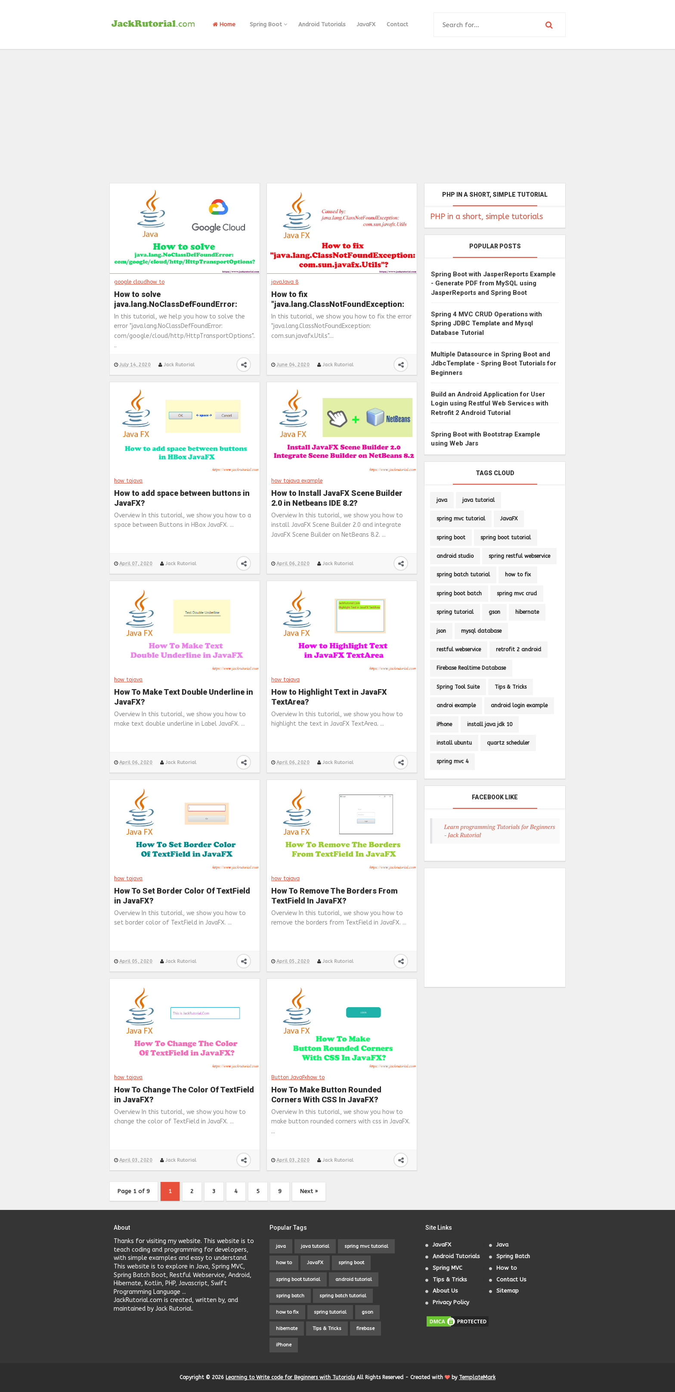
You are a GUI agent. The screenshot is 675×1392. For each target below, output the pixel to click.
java (276, 282)
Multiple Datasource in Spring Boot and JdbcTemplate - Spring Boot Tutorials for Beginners (493, 363)
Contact (397, 24)
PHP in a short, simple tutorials (486, 216)
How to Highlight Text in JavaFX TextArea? (329, 696)
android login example (519, 705)
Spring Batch (513, 1256)
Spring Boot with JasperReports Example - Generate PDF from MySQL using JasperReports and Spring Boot (493, 283)
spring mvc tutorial (461, 519)
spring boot (451, 538)
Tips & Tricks (510, 687)
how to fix (518, 575)
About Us (445, 1290)
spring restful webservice (519, 556)
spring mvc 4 (452, 761)
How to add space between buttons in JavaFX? (182, 498)
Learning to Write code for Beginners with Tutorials (290, 1377)
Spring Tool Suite (458, 687)
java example (305, 481)
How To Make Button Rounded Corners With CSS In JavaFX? (326, 1094)
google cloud (130, 282)
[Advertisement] (337, 116)
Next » (309, 1191)
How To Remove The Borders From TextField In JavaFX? (334, 895)
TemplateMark (477, 1377)
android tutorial (353, 1279)
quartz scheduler (508, 743)
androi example (456, 705)
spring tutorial (455, 612)
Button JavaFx (289, 1077)
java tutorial (478, 500)
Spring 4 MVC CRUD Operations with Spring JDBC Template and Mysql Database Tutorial (486, 323)
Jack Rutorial (179, 365)
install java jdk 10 (489, 724)
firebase (365, 1328)
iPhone (444, 724)
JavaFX (366, 24)
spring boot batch (459, 594)
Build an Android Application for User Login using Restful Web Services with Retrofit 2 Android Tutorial (489, 403)
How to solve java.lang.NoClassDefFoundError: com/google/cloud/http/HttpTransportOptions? (184, 300)
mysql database (481, 631)
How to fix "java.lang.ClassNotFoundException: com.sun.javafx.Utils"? (337, 300)
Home (224, 24)
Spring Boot (268, 24)
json (441, 631)
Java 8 (290, 282)
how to (155, 282)
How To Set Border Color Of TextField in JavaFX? (182, 895)
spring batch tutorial (463, 575)
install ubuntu (454, 743)
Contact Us (511, 1279)
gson (494, 612)
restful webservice (459, 650)
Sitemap (507, 1290)
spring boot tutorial (505, 538)
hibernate (527, 612)
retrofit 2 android (518, 650)
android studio (455, 556)
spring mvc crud (517, 594)
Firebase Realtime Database (471, 668)
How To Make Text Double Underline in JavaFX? (183, 696)
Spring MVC (447, 1268)
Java (502, 1244)
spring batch (290, 1296)
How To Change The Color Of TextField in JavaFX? (184, 1094)
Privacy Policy (451, 1302)
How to (506, 1268)
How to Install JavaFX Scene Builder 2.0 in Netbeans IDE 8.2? (337, 498)
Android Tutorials (322, 24)
